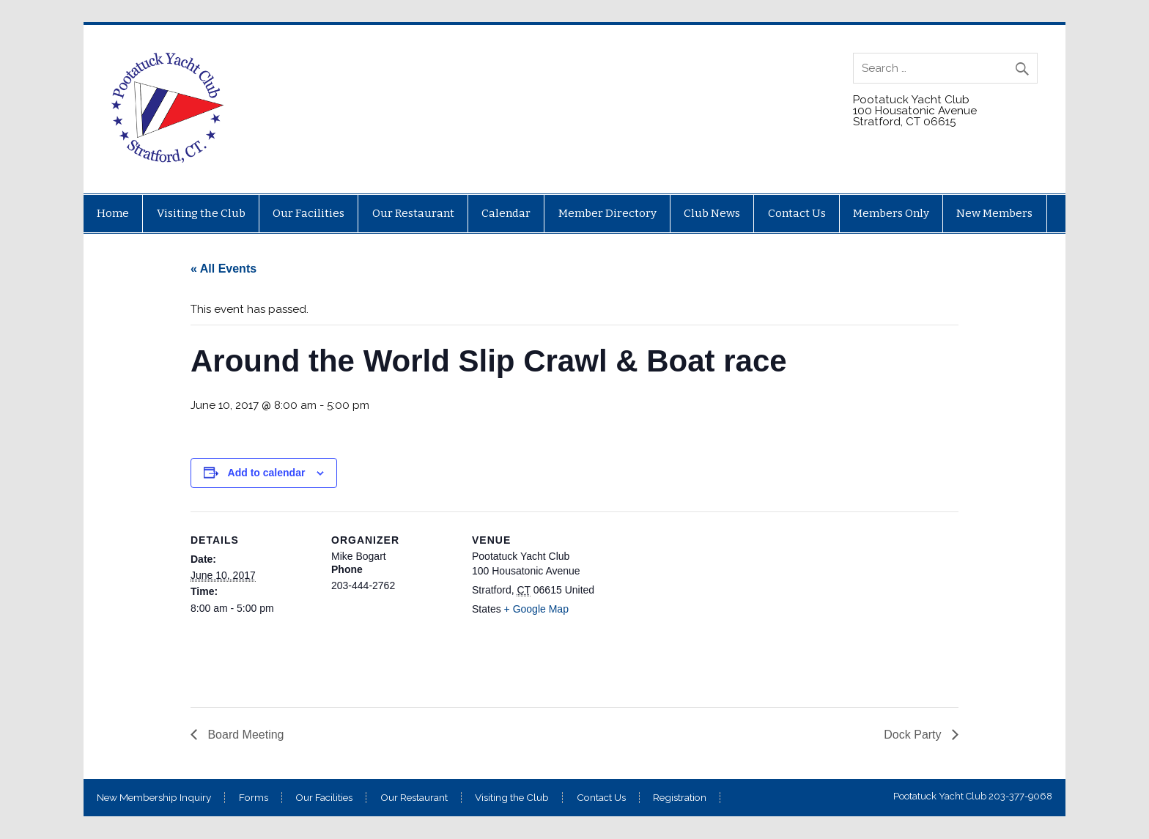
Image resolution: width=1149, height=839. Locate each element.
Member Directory (607, 213)
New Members (994, 213)
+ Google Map (536, 609)
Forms (253, 798)
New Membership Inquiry (154, 798)
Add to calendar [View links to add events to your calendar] (267, 472)
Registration (679, 798)
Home (113, 213)
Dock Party (914, 734)
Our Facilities (308, 213)
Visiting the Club (201, 213)
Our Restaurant (413, 213)
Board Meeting (244, 734)
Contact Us (797, 213)
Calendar (506, 213)
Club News (712, 213)
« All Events (223, 268)
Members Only (891, 213)
